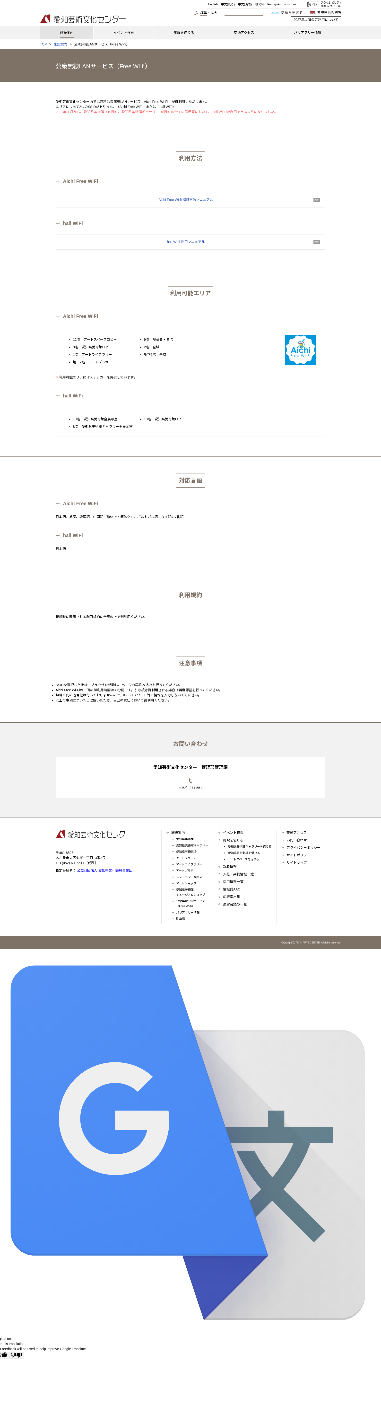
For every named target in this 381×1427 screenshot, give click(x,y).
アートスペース (186, 858)
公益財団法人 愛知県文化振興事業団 (104, 870)
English (213, 4)
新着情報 (230, 867)
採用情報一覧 (233, 882)
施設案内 (60, 44)
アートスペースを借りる (243, 859)
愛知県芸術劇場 (186, 851)
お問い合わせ (296, 840)
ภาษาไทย (290, 4)
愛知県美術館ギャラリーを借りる (250, 846)
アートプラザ (184, 870)
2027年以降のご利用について (316, 20)
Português (274, 4)
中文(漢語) (245, 4)
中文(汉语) (228, 4)
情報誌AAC (231, 889)
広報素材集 (231, 897)
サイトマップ (296, 863)
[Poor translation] (16, 1355)
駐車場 (180, 919)
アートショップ (186, 883)
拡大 (213, 13)
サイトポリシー (298, 855)
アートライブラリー (189, 864)
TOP (43, 44)
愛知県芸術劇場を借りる (244, 853)
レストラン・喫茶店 (189, 877)
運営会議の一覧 (235, 904)
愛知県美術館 (185, 839)
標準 (203, 13)
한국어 (259, 4)
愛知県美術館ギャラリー (192, 845)
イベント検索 (233, 833)
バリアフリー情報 (187, 912)
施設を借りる (233, 840)
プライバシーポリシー (303, 848)
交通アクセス (296, 833)
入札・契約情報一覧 (238, 874)
